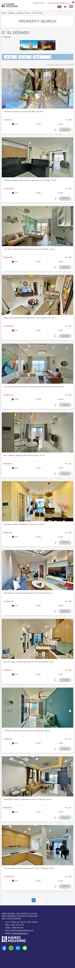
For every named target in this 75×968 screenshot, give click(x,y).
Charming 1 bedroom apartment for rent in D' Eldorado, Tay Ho (27, 731)
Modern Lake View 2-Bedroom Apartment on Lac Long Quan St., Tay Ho (30, 318)
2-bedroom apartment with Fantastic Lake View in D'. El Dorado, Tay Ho (30, 180)
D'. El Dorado (37, 13)
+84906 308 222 (35, 3)
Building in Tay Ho (23, 13)
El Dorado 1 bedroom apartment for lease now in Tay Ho (24, 524)
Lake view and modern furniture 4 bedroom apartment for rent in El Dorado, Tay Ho (34, 387)
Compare (65, 130)
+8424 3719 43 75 (17, 925)
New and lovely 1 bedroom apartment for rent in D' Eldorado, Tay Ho (29, 662)
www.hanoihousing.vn (20, 933)
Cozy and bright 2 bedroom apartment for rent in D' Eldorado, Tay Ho (29, 868)
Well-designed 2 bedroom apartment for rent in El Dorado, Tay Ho (28, 593)
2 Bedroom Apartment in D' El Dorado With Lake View (23, 111)
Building (11, 13)
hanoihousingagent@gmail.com (56, 3)
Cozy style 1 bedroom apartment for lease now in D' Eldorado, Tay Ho (29, 249)
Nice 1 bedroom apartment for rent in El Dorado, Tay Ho (24, 455)
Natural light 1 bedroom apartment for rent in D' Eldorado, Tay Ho (27, 799)
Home (4, 13)
